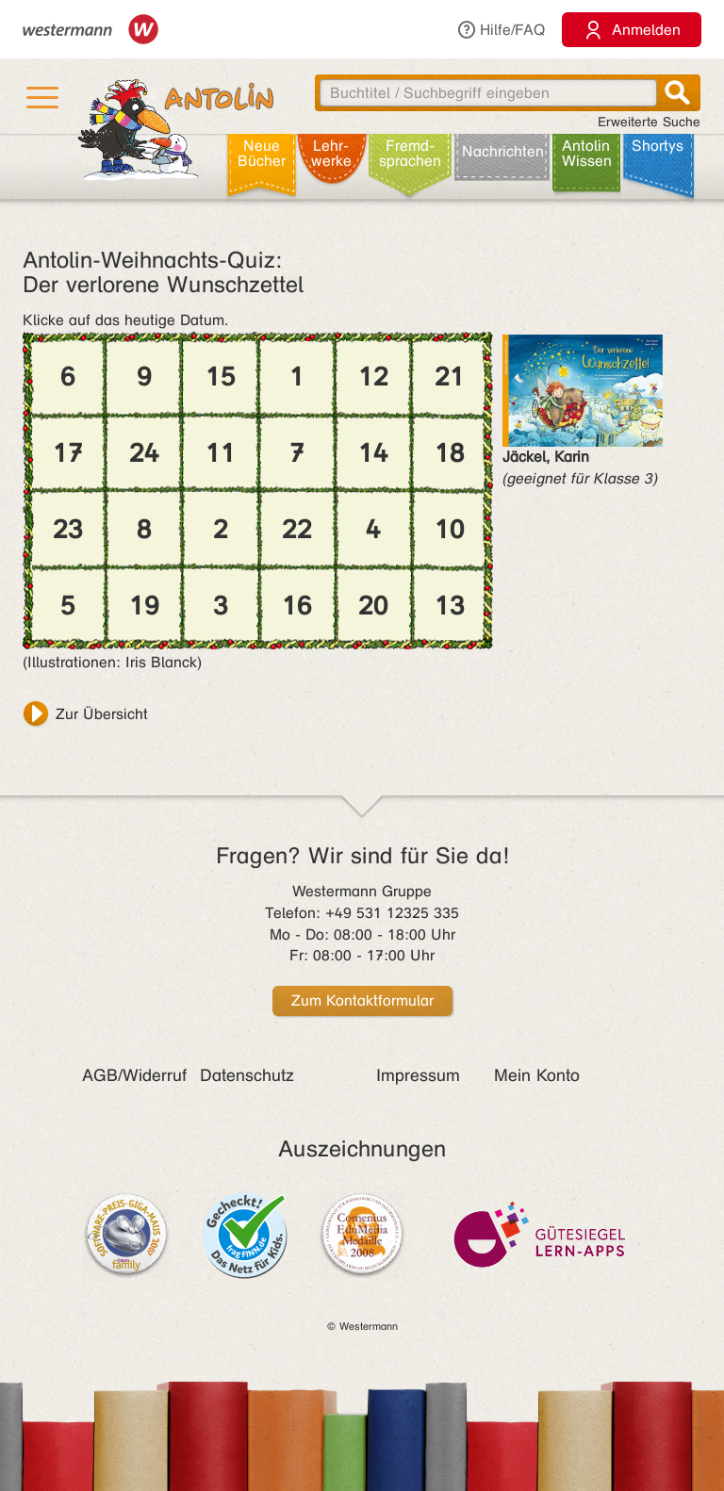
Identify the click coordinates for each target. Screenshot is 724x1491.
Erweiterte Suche (649, 122)
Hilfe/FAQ (500, 30)
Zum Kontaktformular (362, 1000)
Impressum (418, 1075)
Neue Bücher (262, 153)
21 (450, 377)
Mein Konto (537, 1075)
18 (450, 453)
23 (68, 530)
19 (144, 606)
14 (373, 453)
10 (450, 530)
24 (144, 453)
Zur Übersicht (102, 714)
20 (373, 606)
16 (297, 606)
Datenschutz (247, 1075)
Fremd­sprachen (410, 153)
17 (68, 453)
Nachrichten (503, 151)
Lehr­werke (331, 153)
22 (297, 530)
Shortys (657, 146)
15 (221, 377)
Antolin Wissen (587, 153)
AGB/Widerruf (134, 1075)
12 (373, 377)
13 (450, 606)
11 (221, 453)
